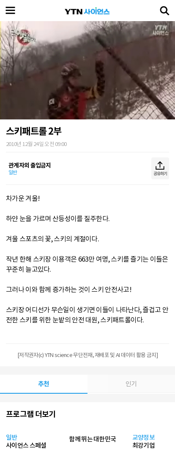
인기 (131, 384)
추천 (43, 384)
